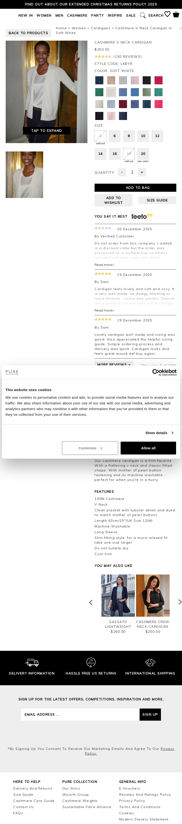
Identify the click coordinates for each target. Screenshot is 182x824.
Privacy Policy (132, 801)
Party (97, 15)
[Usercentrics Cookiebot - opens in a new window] (156, 372)
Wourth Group (75, 794)
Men (59, 15)
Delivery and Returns (32, 788)
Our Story (71, 788)
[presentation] (91, 733)
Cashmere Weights (80, 801)
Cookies (126, 813)
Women (44, 15)
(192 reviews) (118, 56)
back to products (28, 33)
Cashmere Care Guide (34, 801)
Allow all (148, 448)
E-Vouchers (129, 788)
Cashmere (77, 15)
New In (25, 15)
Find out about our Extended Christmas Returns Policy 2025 (91, 4)
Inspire (115, 15)
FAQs (18, 813)
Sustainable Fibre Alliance (87, 807)
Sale (131, 15)
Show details (157, 433)
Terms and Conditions (140, 807)
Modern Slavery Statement (144, 819)
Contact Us (23, 807)
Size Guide (23, 794)
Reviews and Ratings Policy (145, 794)
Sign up (150, 714)
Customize (90, 448)
